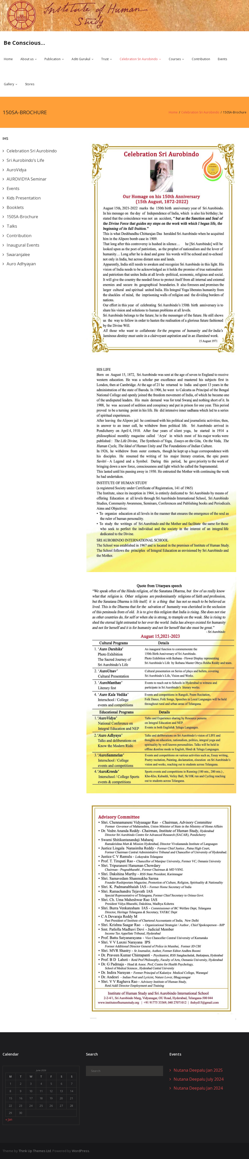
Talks (12, 226)
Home (8, 59)
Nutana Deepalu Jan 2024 (198, 1088)
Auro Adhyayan (21, 264)
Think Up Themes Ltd (35, 1151)
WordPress (80, 1151)
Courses (175, 59)
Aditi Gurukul (81, 59)
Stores (29, 84)
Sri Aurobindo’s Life (25, 160)
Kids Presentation (24, 198)
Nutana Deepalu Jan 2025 (198, 1070)
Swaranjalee (18, 254)
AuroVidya (16, 169)
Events (222, 59)
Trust (105, 59)
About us (26, 59)
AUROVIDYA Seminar (27, 179)
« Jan (8, 1119)
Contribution (201, 59)
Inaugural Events (23, 245)
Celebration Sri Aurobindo (139, 59)
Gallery (9, 84)
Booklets (15, 207)
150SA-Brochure (22, 216)
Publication (52, 59)
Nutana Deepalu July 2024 (198, 1079)
